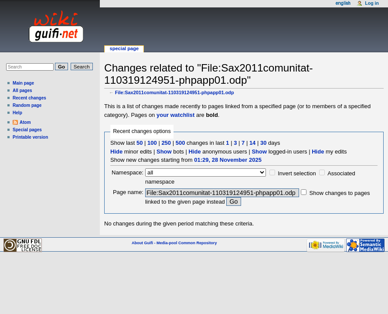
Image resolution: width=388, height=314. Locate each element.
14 (252, 143)
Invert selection (297, 173)
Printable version (30, 137)
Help (17, 112)
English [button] (343, 3)
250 (166, 143)
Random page (27, 105)
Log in (372, 3)
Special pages (27, 129)
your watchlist (175, 115)
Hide (116, 151)
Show (164, 151)
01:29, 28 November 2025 (228, 160)
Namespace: (127, 172)
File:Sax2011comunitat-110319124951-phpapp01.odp (174, 92)
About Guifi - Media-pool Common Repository (174, 243)
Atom (25, 122)
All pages (22, 90)
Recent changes (29, 98)
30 (263, 143)
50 (139, 143)
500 (180, 143)
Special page (124, 48)
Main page (23, 83)
